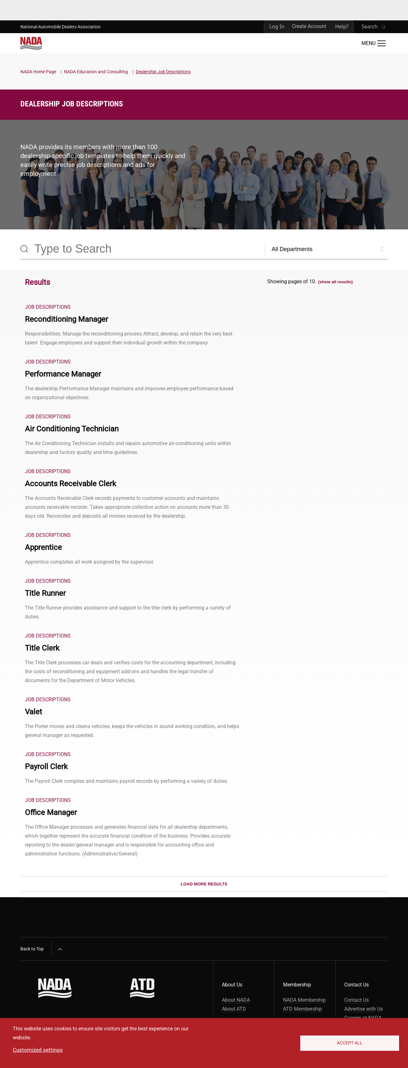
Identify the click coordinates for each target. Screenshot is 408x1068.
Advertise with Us (363, 1009)
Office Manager (51, 812)
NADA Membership (304, 1000)
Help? (341, 26)
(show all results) (335, 281)
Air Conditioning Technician (72, 428)
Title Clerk (42, 648)
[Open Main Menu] (374, 43)
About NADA (236, 1000)
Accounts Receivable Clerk (70, 483)
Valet (33, 711)
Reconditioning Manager (66, 319)
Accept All (349, 1042)
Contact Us (356, 1000)
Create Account (309, 26)
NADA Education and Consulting (96, 71)
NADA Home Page (38, 71)
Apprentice (43, 547)
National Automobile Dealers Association (60, 26)
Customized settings (38, 1050)
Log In (276, 26)
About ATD (234, 1009)
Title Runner (45, 593)
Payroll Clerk (46, 766)
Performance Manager (63, 374)
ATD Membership (302, 1009)
